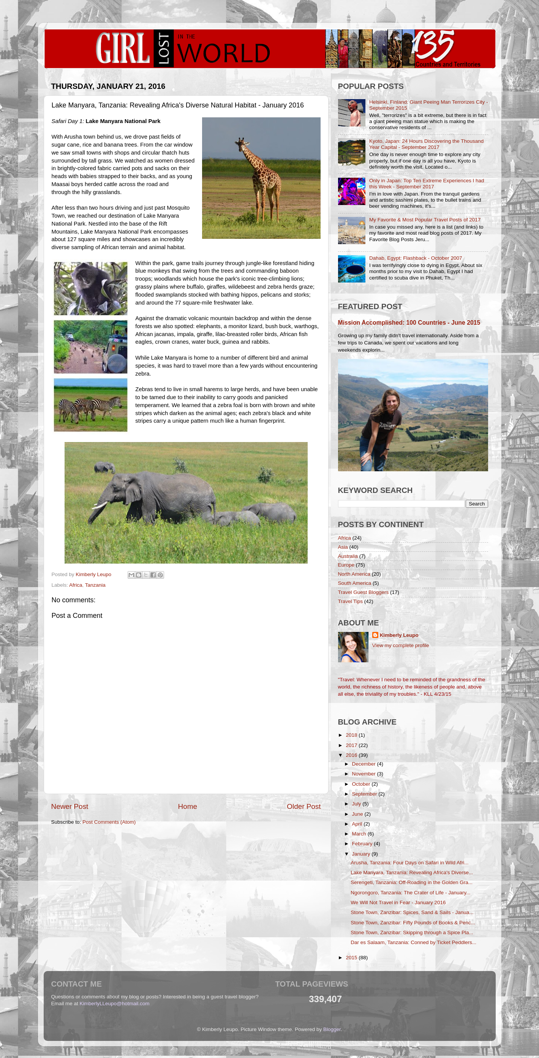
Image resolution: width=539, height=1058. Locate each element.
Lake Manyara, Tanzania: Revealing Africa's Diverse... (412, 872)
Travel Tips (350, 601)
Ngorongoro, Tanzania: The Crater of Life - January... (410, 892)
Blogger (332, 1029)
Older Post (304, 806)
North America (354, 574)
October (362, 784)
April (358, 824)
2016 (352, 755)
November (364, 774)
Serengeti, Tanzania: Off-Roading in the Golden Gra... (412, 882)
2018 (352, 735)
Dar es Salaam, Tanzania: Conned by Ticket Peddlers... (413, 942)
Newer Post (70, 806)
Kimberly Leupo (399, 635)
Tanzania (95, 585)
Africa (75, 585)
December (364, 764)
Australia (348, 556)
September (365, 794)
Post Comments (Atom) (109, 822)
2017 (352, 745)
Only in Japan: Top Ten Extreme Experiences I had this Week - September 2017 (426, 183)
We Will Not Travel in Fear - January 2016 (398, 902)
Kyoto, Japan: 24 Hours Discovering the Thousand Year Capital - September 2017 (426, 144)
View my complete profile (400, 645)
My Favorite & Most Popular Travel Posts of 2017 (425, 220)
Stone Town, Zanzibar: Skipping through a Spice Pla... (412, 932)
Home (187, 806)
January (362, 854)
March (360, 834)
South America (354, 583)
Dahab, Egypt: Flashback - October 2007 (415, 258)
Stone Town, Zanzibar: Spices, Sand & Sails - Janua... (412, 912)
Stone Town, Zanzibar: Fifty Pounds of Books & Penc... (413, 922)
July (357, 804)
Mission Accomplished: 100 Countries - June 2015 (409, 322)
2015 (352, 957)
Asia (343, 547)
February (363, 843)
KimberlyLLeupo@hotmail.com (115, 1003)
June (358, 814)
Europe (346, 565)
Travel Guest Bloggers (363, 592)
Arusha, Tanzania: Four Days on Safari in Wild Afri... (409, 862)
